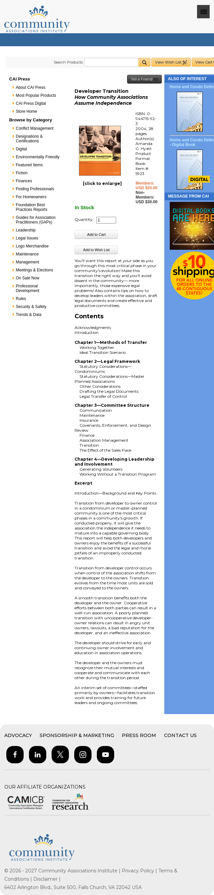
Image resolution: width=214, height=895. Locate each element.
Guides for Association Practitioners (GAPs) (35, 219)
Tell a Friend (144, 79)
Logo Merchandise (32, 246)
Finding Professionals (35, 189)
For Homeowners (31, 197)
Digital (21, 149)
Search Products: (68, 62)
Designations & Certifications (29, 138)
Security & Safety (31, 306)
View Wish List (171, 62)
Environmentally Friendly (37, 157)
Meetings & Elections (34, 270)
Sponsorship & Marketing (77, 735)
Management (27, 262)
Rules (21, 298)
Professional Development (27, 288)
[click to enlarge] (102, 183)
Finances (24, 181)
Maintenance (27, 254)
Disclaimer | (47, 879)
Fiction (21, 173)
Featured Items (29, 165)
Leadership (25, 230)
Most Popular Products (36, 95)
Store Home (26, 111)
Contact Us (180, 735)
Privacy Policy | (140, 871)
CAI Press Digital (31, 103)
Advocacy (18, 735)
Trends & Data (28, 314)
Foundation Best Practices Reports (31, 207)
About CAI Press (30, 87)
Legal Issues (27, 238)
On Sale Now (27, 278)
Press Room (139, 735)
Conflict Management (34, 128)
